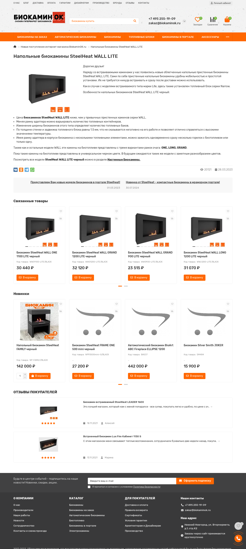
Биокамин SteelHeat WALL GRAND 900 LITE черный (150, 254)
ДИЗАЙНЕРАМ (81, 3)
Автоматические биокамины (87, 483)
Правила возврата (136, 478)
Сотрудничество (23, 494)
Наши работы (21, 483)
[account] (221, 3)
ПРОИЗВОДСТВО (101, 3)
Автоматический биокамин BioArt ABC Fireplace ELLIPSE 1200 (150, 347)
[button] (120, 286)
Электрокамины (79, 499)
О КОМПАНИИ (23, 467)
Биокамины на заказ (81, 478)
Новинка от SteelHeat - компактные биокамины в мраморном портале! (173, 182)
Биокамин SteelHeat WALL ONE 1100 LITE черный (37, 254)
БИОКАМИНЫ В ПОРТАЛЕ (178, 36)
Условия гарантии (136, 489)
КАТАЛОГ (76, 467)
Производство (134, 499)
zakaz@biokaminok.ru (198, 478)
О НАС (16, 3)
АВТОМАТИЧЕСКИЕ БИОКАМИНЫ (75, 36)
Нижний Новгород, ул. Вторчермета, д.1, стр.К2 (207, 495)
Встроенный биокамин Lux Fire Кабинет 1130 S (132, 403)
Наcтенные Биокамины (123, 159)
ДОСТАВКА (38, 3)
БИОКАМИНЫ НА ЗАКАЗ (32, 36)
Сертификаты (133, 483)
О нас (16, 473)
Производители (23, 478)
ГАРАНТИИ (64, 3)
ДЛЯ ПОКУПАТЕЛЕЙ (140, 467)
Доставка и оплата (136, 473)
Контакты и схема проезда (30, 499)
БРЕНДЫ (117, 3)
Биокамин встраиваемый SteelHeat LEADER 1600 (54, 403)
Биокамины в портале (82, 494)
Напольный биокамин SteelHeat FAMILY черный (38, 347)
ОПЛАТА (51, 3)
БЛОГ (26, 3)
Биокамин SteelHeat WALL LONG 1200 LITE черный (205, 254)
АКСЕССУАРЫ (210, 36)
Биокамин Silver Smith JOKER (203, 345)
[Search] (104, 21)
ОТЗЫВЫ (130, 3)
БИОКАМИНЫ (112, 36)
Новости (18, 489)
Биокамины (76, 473)
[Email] (132, 449)
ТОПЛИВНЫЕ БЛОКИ (141, 36)
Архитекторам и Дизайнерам (143, 494)
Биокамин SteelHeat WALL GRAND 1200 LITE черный (94, 254)
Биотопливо (76, 489)
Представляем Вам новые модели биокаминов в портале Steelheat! (75, 182)
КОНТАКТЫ (143, 3)
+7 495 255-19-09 (195, 473)
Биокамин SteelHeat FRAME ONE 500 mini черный (93, 347)
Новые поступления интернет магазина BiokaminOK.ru (53, 46)
